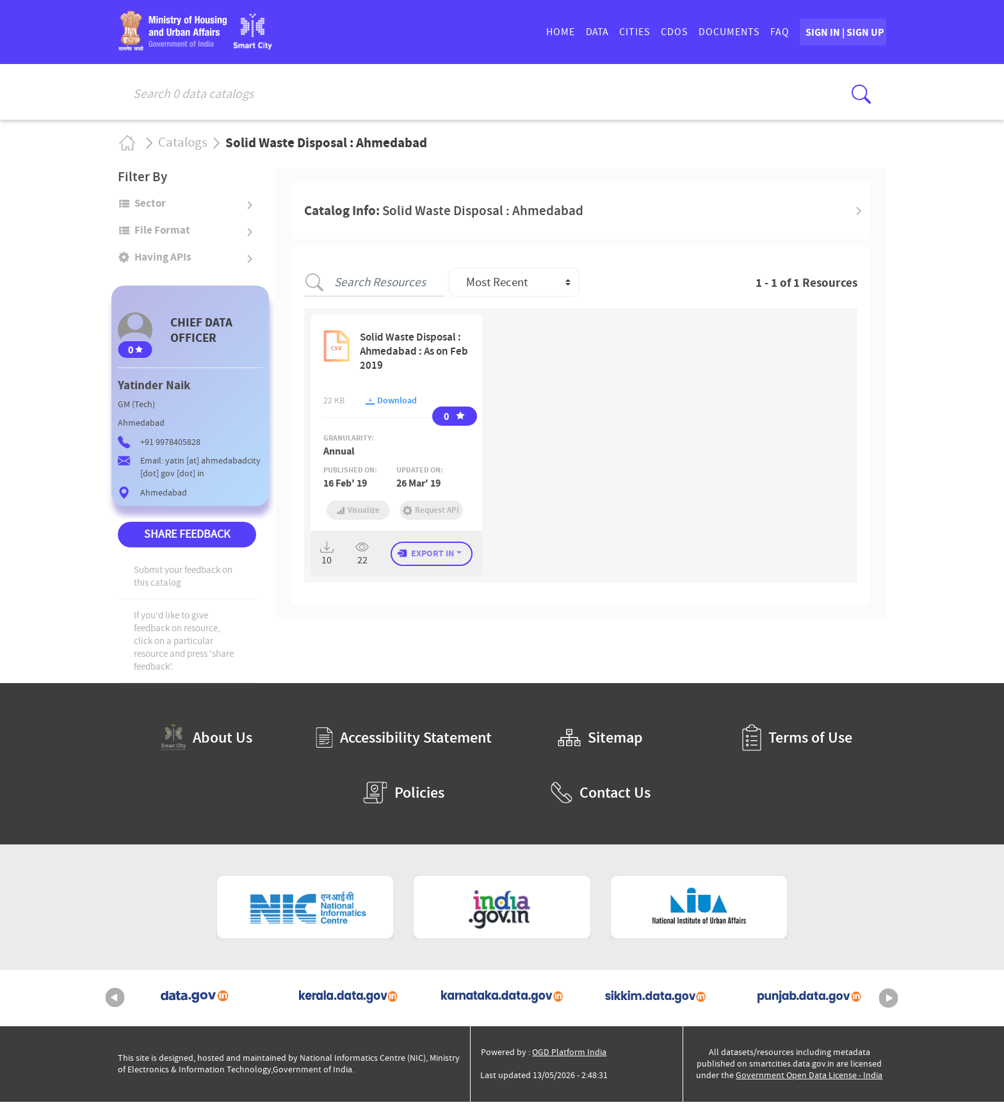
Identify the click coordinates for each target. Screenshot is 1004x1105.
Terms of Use (797, 740)
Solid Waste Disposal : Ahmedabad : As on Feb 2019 (414, 354)
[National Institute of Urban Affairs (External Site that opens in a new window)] (699, 910)
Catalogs (182, 146)
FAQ (737, 34)
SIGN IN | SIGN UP (821, 34)
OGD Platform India (569, 1055)
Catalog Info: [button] (443, 214)
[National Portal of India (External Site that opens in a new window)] (502, 910)
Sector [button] (150, 206)
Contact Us (601, 796)
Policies (403, 796)
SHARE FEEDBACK (187, 537)
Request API (431, 513)
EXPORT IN (432, 556)
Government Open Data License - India (809, 1078)
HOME (517, 34)
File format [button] (162, 233)
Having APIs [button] (162, 261)
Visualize (358, 513)
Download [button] (391, 404)
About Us (206, 741)
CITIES (592, 34)
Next (888, 1001)
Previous (115, 1001)
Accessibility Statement (404, 740)
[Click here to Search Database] (861, 94)
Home (126, 145)
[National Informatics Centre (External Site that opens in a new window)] (305, 910)
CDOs (631, 34)
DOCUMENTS (686, 34)
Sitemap (600, 740)
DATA (554, 34)
